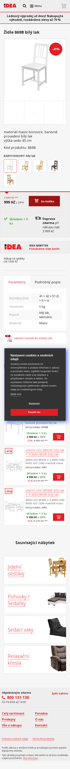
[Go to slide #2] (35, 112)
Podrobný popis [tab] (47, 282)
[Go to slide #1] (15, 112)
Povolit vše (34, 412)
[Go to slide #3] (54, 112)
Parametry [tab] (16, 282)
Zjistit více (15, 394)
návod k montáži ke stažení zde (28, 338)
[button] (25, 6)
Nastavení (34, 403)
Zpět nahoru (60, 693)
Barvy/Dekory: (14, 156)
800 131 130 (18, 697)
